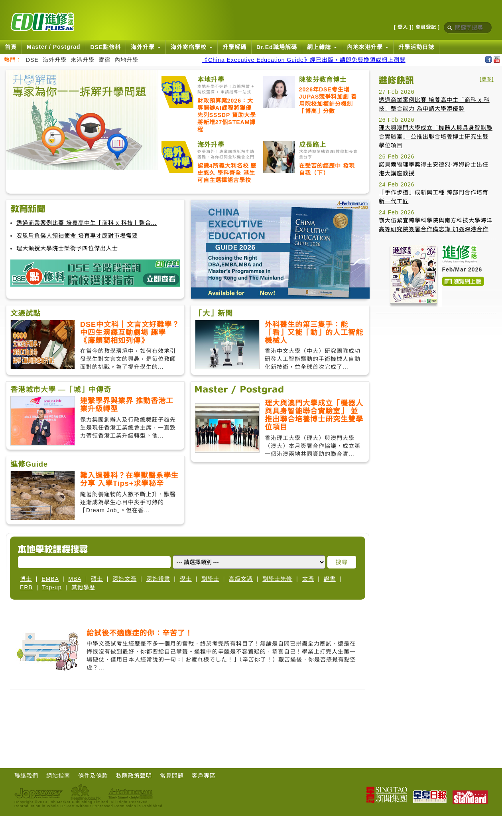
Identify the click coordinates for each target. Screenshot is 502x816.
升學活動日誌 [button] (416, 47)
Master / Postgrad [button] (53, 47)
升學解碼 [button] (234, 47)
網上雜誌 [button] (322, 47)
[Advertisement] (188, 723)
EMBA (50, 579)
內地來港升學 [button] (368, 47)
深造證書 (158, 579)
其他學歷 (83, 587)
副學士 (210, 579)
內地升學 (126, 60)
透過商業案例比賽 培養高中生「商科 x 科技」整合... (86, 223)
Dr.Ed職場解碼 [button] (276, 47)
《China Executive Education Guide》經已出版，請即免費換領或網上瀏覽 (304, 60)
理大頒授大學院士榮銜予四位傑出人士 (67, 248)
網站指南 (58, 775)
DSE (32, 60)
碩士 (97, 579)
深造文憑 (124, 579)
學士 (186, 579)
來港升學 (82, 60)
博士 (26, 579)
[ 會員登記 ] (425, 27)
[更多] (487, 79)
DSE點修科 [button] (105, 47)
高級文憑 (241, 579)
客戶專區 (204, 775)
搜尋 (342, 562)
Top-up (52, 587)
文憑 (308, 579)
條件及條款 (93, 775)
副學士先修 (277, 579)
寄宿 (104, 60)
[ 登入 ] (403, 27)
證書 (330, 579)
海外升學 (55, 60)
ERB (26, 587)
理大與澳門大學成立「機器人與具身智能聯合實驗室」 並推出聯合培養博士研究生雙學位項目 (435, 137)
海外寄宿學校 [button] (192, 47)
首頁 (11, 47)
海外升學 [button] (146, 47)
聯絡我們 (26, 775)
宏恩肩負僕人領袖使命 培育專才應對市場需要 (77, 235)
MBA (74, 579)
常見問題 (172, 775)
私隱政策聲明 (134, 775)
